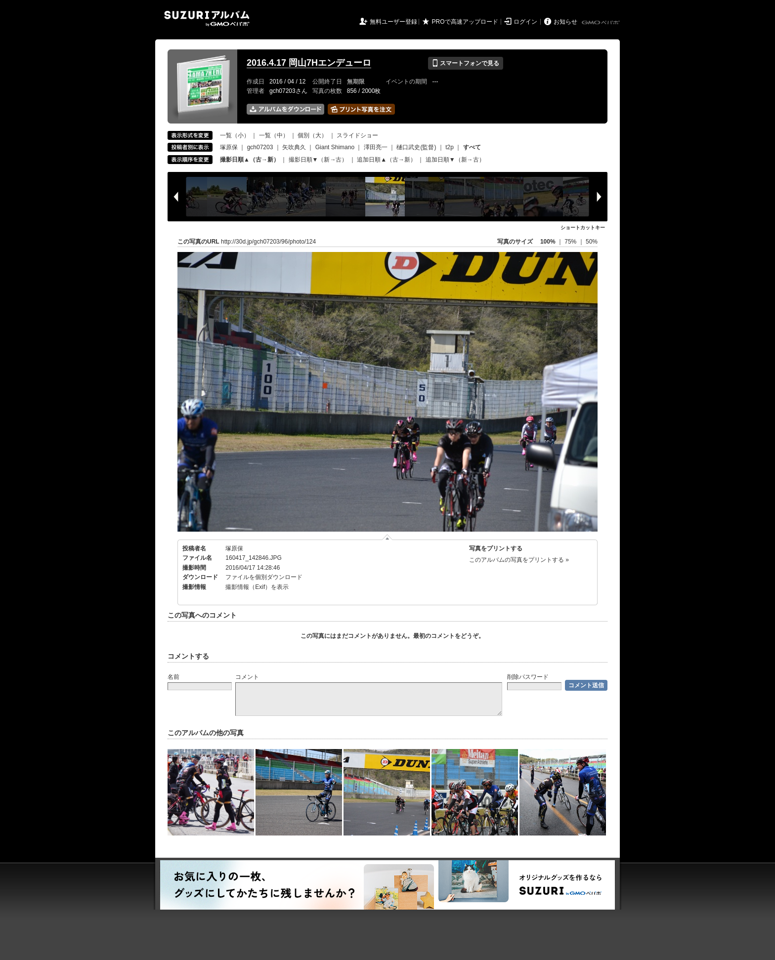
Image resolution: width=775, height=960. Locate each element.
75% (571, 241)
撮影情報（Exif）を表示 (257, 587)
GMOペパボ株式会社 (601, 23)
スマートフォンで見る (465, 63)
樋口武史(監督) (416, 147)
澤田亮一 (376, 147)
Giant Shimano (334, 147)
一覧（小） (235, 135)
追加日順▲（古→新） (386, 159)
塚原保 (229, 147)
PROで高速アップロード (465, 21)
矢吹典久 (294, 147)
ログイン (525, 21)
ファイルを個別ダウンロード (263, 577)
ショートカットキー (582, 227)
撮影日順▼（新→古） (318, 159)
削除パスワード (528, 676)
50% (592, 241)
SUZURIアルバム (206, 18)
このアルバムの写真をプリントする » (519, 559)
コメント (247, 676)
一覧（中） (274, 135)
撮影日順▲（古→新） (249, 159)
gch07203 (260, 147)
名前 (173, 676)
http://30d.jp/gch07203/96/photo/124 (268, 241)
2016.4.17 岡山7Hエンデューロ (309, 63)
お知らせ (565, 21)
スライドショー (357, 135)
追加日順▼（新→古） (455, 159)
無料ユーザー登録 (393, 21)
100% (548, 241)
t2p (449, 147)
